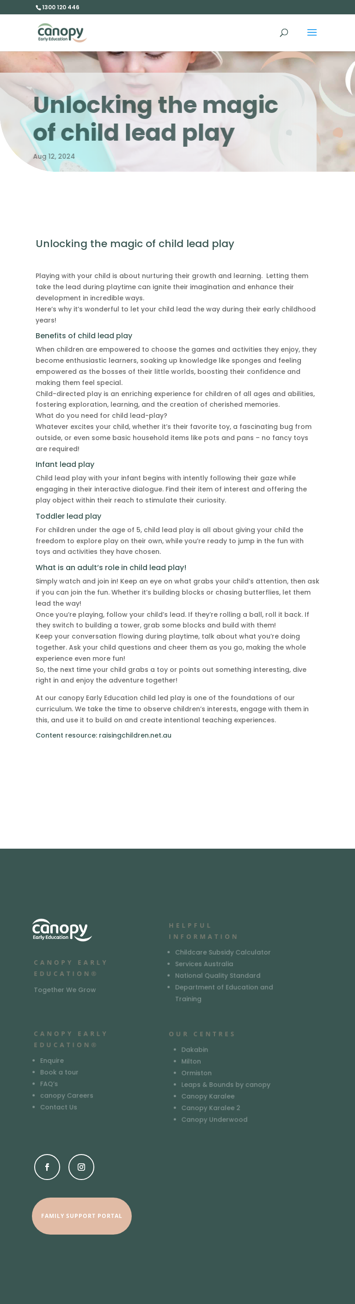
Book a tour (60, 1072)
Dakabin (195, 1050)
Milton (191, 1061)
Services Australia (204, 964)
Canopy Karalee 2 (211, 1108)
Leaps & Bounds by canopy (226, 1084)
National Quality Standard (218, 975)
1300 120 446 (61, 7)
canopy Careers (67, 1095)
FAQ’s (49, 1084)
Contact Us (59, 1107)
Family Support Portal (81, 1216)
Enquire (52, 1060)
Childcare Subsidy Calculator (223, 952)
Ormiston (197, 1073)
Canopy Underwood (214, 1119)
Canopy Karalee (208, 1096)
